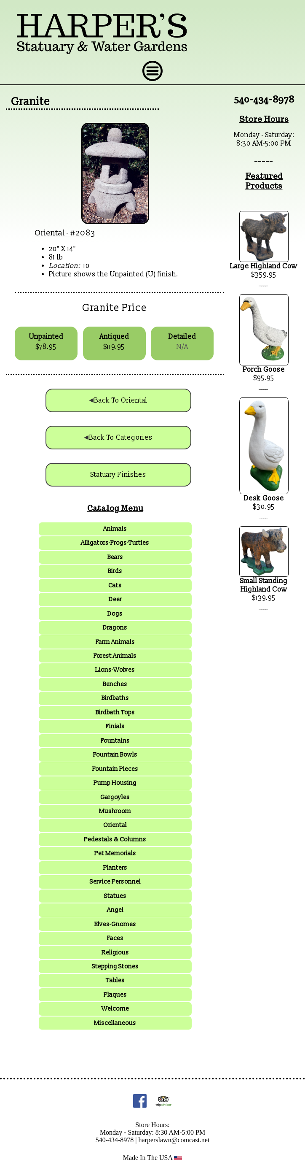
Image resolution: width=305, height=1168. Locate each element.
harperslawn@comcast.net (173, 1140)
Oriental (50, 233)
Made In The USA (152, 1157)
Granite (30, 101)
